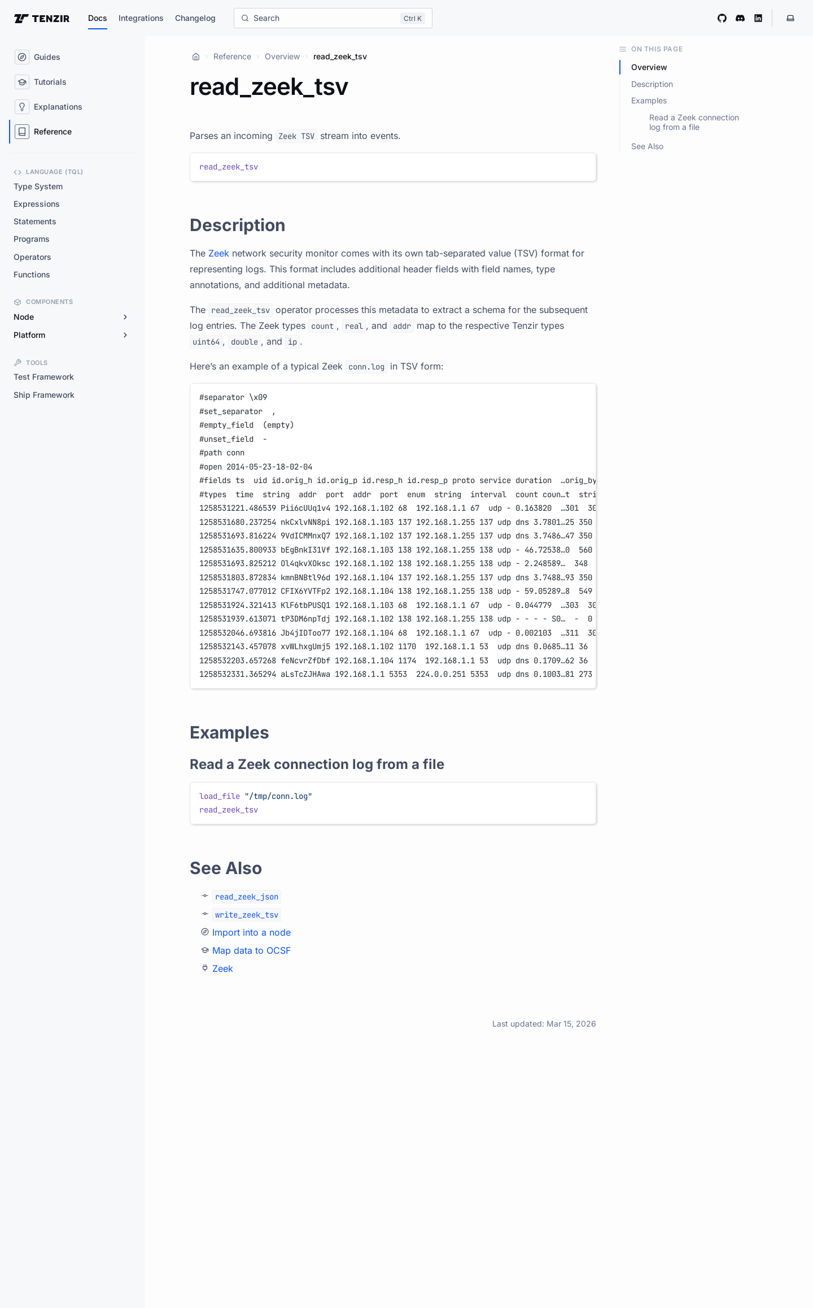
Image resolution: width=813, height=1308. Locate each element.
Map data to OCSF (251, 950)
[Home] (196, 56)
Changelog (195, 18)
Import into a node (251, 932)
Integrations (141, 18)
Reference (232, 56)
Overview (282, 56)
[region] (393, 536)
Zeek (218, 253)
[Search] (333, 18)
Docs (97, 18)
